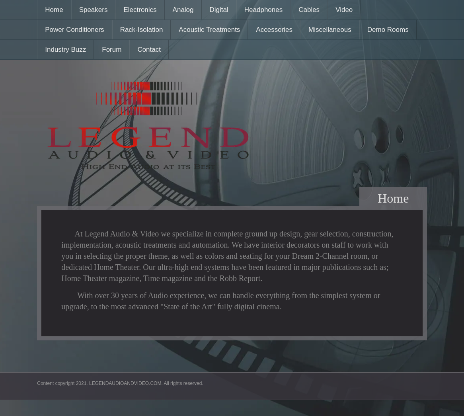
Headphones (263, 10)
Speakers (93, 10)
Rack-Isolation (141, 29)
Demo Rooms (388, 29)
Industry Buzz (65, 49)
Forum (111, 49)
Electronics (139, 10)
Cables (309, 10)
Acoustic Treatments (209, 29)
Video (344, 10)
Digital (219, 10)
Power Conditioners (74, 29)
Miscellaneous (329, 29)
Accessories (274, 29)
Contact (149, 49)
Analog (183, 10)
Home (54, 10)
